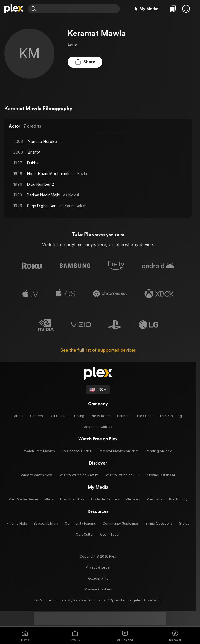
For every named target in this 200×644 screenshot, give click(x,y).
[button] (186, 8)
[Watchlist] (172, 8)
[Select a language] (98, 387)
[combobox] (80, 8)
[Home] (14, 8)
